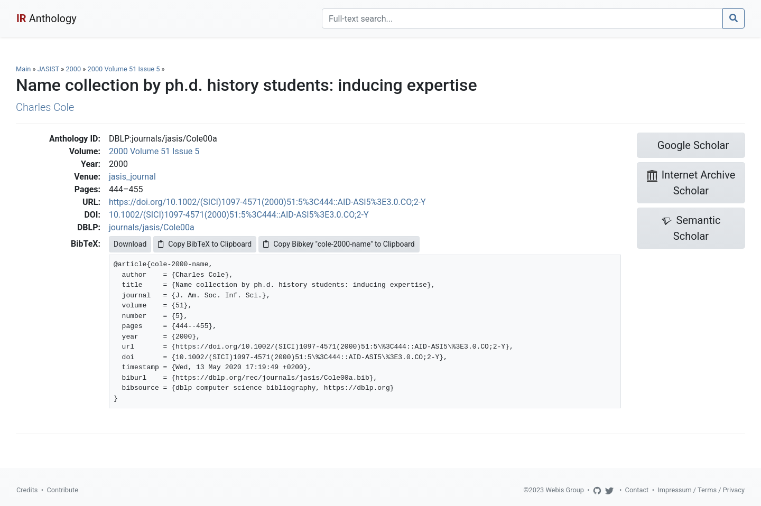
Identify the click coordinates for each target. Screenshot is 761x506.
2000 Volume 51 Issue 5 (125, 69)
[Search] (522, 18)
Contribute (62, 490)
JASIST (48, 69)
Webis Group (564, 490)
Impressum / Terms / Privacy (701, 490)
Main (23, 69)
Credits (27, 490)
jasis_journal (132, 177)
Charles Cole (45, 107)
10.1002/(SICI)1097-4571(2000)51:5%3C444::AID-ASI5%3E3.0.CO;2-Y (239, 215)
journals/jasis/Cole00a (151, 227)
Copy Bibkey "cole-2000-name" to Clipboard (338, 244)
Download (130, 244)
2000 (73, 69)
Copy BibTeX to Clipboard (205, 244)
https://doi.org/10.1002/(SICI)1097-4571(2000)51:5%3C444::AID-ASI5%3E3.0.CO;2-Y (267, 202)
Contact (637, 490)
